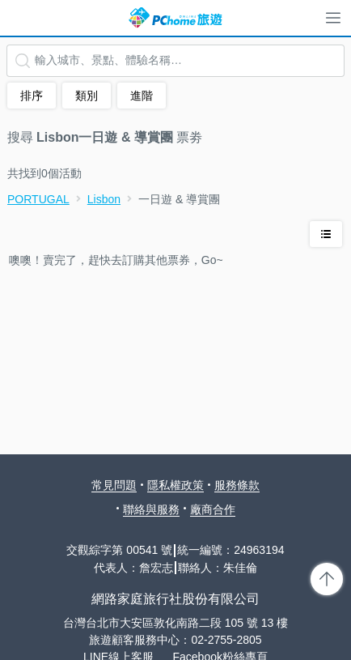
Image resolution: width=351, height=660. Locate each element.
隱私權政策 (175, 485)
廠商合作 (212, 509)
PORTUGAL (38, 199)
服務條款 (237, 485)
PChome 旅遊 (175, 17)
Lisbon (104, 199)
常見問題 (114, 485)
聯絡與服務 (151, 509)
